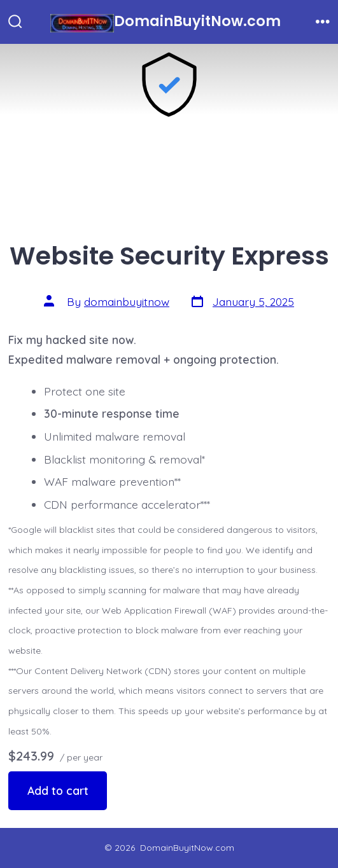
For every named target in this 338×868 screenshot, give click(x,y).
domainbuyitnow (126, 301)
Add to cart (57, 790)
